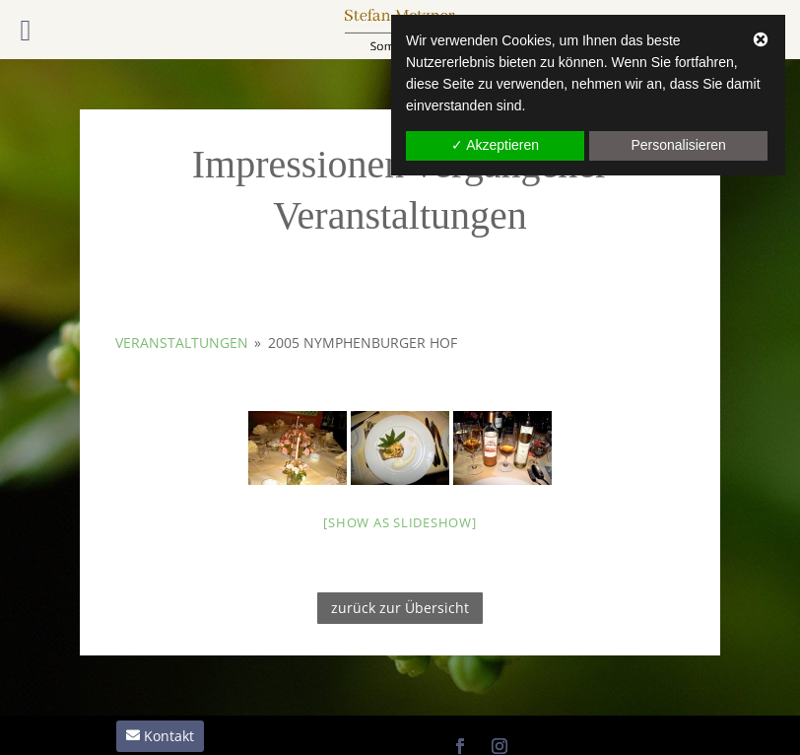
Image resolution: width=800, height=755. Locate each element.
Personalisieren (678, 145)
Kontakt (169, 735)
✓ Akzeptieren (495, 145)
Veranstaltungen (181, 342)
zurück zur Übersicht (400, 607)
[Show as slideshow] (399, 522)
